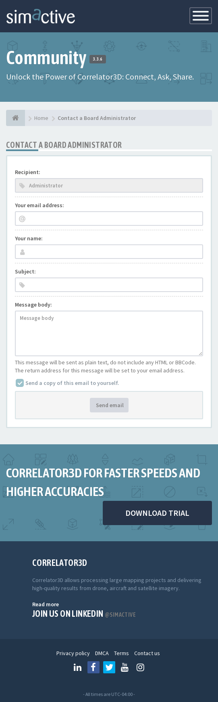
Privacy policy (73, 653)
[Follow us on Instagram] (141, 667)
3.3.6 (97, 59)
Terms (121, 653)
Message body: (33, 304)
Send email (109, 405)
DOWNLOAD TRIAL (157, 513)
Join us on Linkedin (84, 613)
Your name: (29, 238)
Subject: (25, 271)
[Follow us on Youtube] (125, 667)
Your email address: (39, 205)
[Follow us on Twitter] (109, 667)
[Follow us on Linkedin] (78, 667)
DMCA (102, 653)
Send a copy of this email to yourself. (72, 383)
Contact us (147, 653)
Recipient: (27, 172)
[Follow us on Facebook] (93, 667)
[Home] (15, 118)
